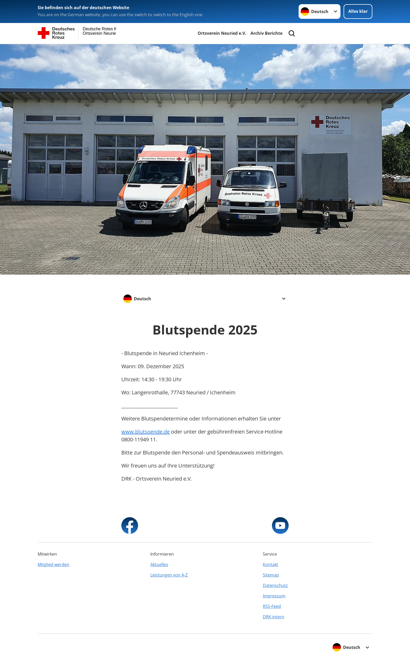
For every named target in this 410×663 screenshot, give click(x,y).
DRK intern (273, 617)
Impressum (274, 596)
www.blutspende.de (145, 431)
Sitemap (271, 575)
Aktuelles (159, 564)
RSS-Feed (272, 606)
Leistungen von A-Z (169, 575)
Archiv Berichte (266, 33)
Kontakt (270, 564)
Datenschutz (275, 585)
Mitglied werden (53, 564)
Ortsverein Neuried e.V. (222, 33)
